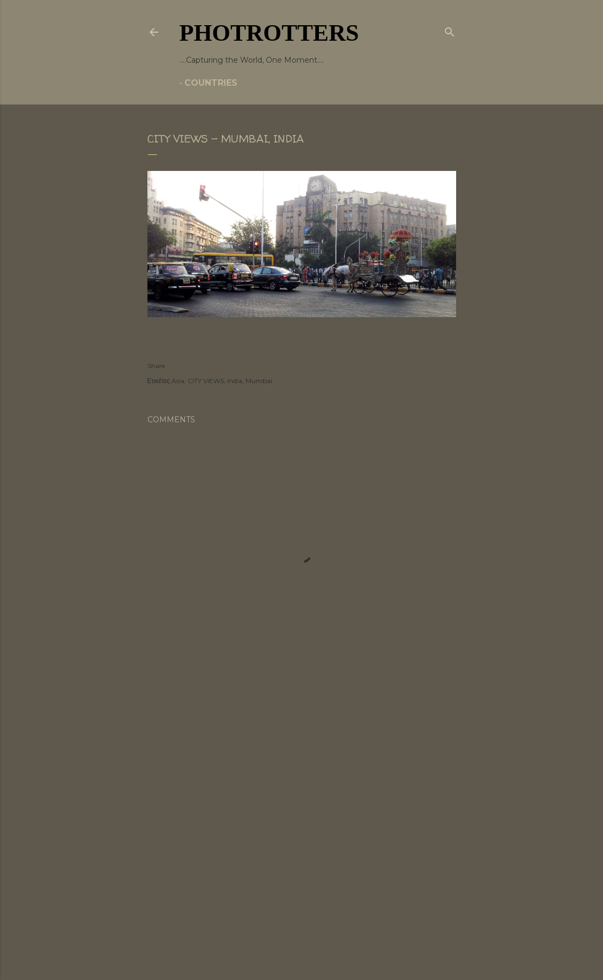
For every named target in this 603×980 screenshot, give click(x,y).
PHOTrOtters (269, 33)
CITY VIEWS (206, 381)
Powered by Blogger (302, 911)
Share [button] (156, 366)
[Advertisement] (301, 776)
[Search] (449, 30)
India (234, 381)
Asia (178, 381)
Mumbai (258, 381)
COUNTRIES (210, 83)
